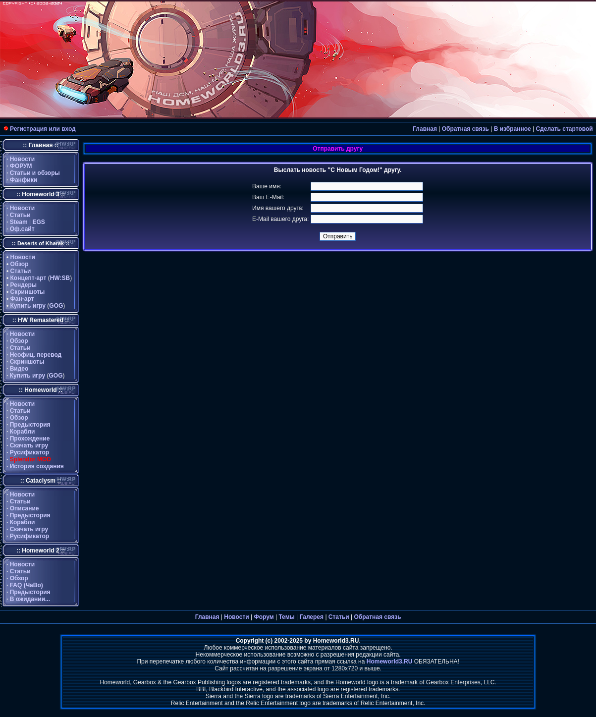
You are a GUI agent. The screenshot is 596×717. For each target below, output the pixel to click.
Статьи (20, 215)
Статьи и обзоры (35, 172)
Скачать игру (29, 445)
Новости (22, 159)
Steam (19, 222)
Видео (19, 368)
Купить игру (28, 305)
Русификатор (29, 452)
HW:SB (60, 278)
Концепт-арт (28, 278)
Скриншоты (27, 291)
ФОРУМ (21, 166)
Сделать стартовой (564, 128)
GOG (56, 305)
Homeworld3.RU (390, 661)
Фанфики (23, 179)
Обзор (19, 264)
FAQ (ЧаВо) (26, 585)
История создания (37, 466)
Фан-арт (22, 298)
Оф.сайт (22, 228)
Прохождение (30, 438)
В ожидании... (30, 599)
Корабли (22, 431)
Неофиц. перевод (36, 354)
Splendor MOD (30, 459)
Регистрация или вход (43, 128)
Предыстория (30, 424)
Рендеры (23, 284)
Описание (24, 508)
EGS (39, 222)
